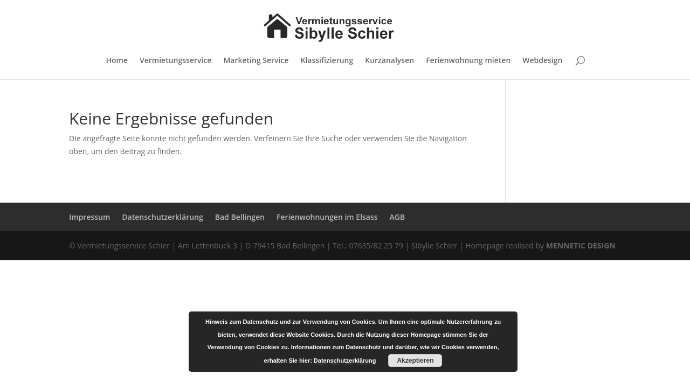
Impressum (89, 217)
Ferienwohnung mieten (468, 61)
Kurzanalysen (389, 61)
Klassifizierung (327, 61)
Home (117, 61)
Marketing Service (255, 61)
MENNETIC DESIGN (581, 245)
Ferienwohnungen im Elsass (327, 217)
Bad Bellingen (240, 217)
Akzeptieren (415, 360)
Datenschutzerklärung (162, 217)
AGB (397, 217)
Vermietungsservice (175, 61)
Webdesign (542, 61)
